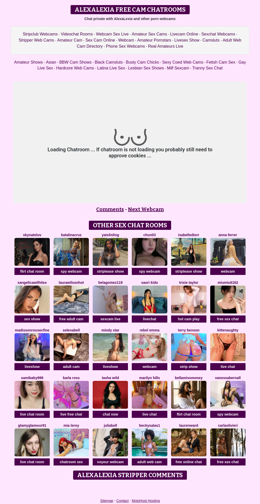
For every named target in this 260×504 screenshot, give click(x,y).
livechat (149, 319)
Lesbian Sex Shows (146, 68)
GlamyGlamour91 (32, 425)
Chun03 (149, 235)
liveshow (32, 367)
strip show (189, 367)
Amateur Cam (69, 40)
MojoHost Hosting (146, 501)
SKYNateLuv (32, 235)
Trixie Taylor (188, 283)
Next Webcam (146, 209)
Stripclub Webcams (40, 34)
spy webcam (71, 271)
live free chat (71, 414)
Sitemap (106, 501)
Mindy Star (110, 330)
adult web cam (149, 462)
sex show (32, 319)
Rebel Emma (149, 330)
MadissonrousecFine (32, 330)
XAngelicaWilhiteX (32, 283)
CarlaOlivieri (228, 425)
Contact (122, 501)
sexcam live (111, 319)
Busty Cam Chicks (142, 62)
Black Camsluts (109, 62)
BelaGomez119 (110, 283)
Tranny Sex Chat (207, 68)
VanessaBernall (228, 378)
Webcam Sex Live (112, 34)
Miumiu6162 (228, 283)
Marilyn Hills (149, 378)
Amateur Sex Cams (149, 34)
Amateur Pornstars (154, 40)
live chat (228, 367)
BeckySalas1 (149, 425)
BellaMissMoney (189, 378)
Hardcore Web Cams (75, 68)
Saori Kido (149, 283)
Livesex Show (187, 40)
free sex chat (228, 319)
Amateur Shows (28, 62)
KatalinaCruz (71, 235)
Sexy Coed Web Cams (182, 62)
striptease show (110, 271)
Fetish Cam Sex (220, 62)
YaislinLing (110, 235)
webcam (228, 271)
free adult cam (71, 319)
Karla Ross (71, 378)
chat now (110, 414)
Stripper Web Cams (36, 40)
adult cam (71, 367)
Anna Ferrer (228, 235)
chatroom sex (71, 462)
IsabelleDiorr (188, 235)
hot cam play (189, 319)
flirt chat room (32, 271)
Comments (110, 209)
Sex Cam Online (100, 40)
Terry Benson (189, 330)
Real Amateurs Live (165, 46)
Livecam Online (184, 34)
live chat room (32, 414)
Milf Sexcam (178, 68)
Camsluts (211, 40)
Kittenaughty (227, 330)
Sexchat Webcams (218, 34)
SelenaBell (71, 330)
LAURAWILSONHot (71, 283)
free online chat (188, 462)
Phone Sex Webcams (125, 46)
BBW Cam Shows (75, 62)
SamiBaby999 (32, 378)
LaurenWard (188, 425)
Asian (51, 62)
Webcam (126, 40)
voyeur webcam (110, 462)
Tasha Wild (110, 378)
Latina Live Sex (111, 68)
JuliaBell (110, 425)
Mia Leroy (71, 425)
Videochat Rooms (77, 34)
